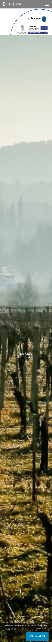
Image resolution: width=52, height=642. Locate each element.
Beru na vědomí (37, 636)
